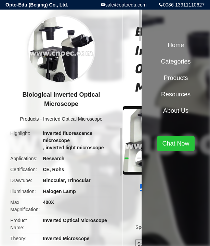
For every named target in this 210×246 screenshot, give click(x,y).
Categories (176, 61)
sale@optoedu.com (126, 5)
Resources (176, 94)
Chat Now (175, 143)
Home (176, 45)
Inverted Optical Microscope (73, 119)
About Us (175, 110)
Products (29, 119)
